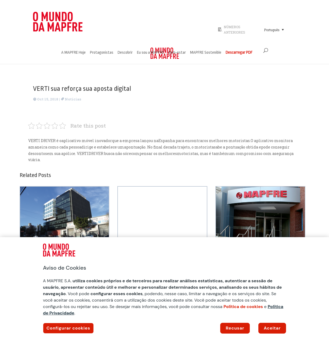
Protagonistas (101, 53)
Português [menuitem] (272, 30)
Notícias (73, 99)
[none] (278, 29)
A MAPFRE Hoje (73, 53)
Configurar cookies (68, 328)
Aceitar (272, 328)
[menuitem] (274, 29)
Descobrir (125, 53)
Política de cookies (243, 306)
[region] (164, 288)
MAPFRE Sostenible (205, 53)
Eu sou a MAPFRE (150, 53)
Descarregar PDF (239, 53)
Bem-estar (177, 53)
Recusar (235, 328)
